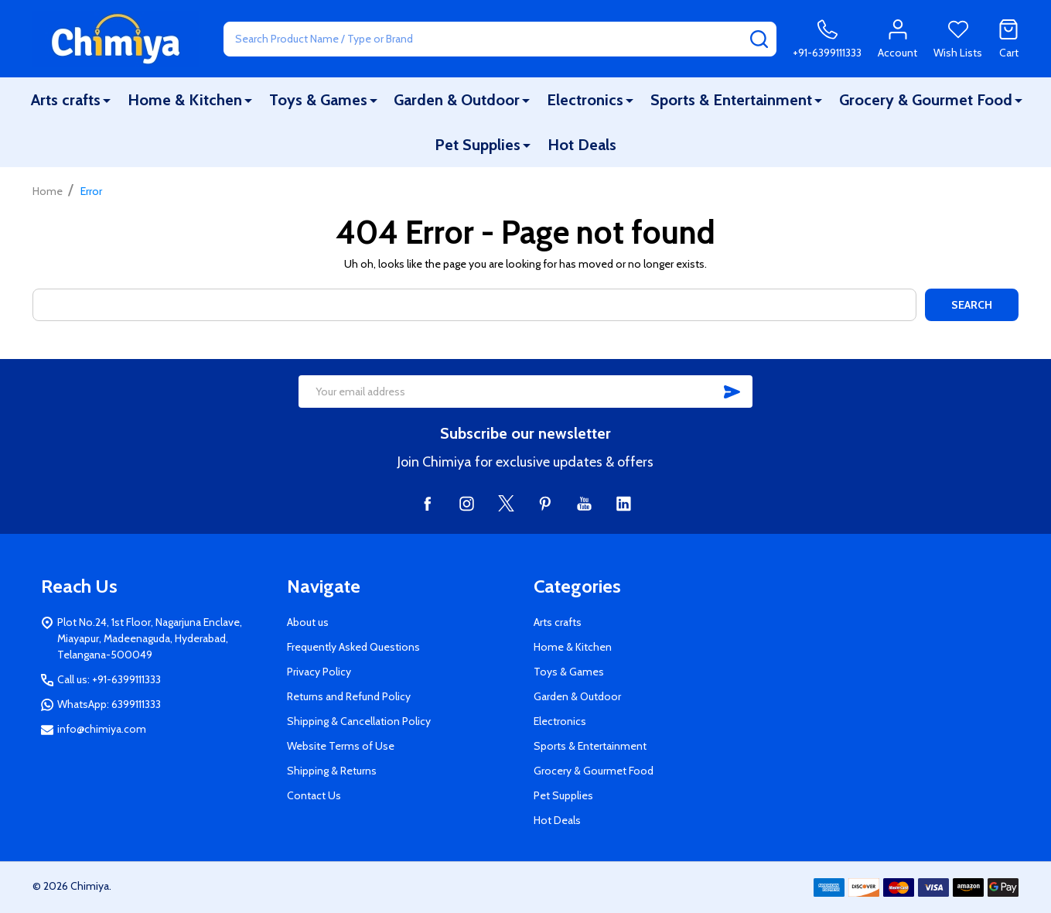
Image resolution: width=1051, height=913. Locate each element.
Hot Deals (582, 144)
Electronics (585, 100)
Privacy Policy (319, 672)
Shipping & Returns (332, 771)
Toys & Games (318, 100)
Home (47, 191)
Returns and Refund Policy (349, 696)
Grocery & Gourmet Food (925, 100)
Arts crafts (66, 100)
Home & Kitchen (185, 100)
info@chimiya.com (101, 729)
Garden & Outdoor (457, 100)
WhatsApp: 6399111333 (109, 704)
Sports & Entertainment (731, 100)
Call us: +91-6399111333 (109, 679)
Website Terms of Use (340, 746)
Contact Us (314, 795)
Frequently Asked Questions (353, 647)
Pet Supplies (477, 144)
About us (308, 622)
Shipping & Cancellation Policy (359, 721)
